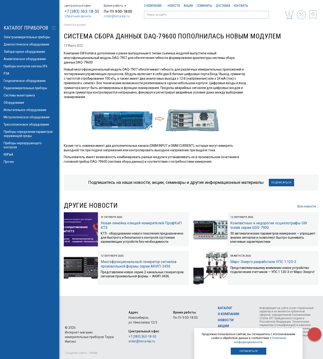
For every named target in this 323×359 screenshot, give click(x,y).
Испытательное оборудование (30, 110)
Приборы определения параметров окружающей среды (30, 134)
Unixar (93, 352)
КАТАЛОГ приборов (26, 28)
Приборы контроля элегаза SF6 (30, 66)
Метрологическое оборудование (30, 117)
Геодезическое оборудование (30, 81)
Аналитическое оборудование (30, 59)
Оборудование (30, 103)
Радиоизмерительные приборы (30, 88)
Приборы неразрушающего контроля (30, 145)
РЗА (30, 73)
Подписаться (281, 182)
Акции (188, 6)
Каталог (225, 308)
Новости (174, 6)
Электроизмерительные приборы (30, 37)
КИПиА (30, 154)
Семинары (204, 6)
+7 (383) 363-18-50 (81, 11)
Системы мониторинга (30, 95)
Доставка (223, 6)
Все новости (307, 206)
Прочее (30, 162)
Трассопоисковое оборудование (30, 124)
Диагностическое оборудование (30, 44)
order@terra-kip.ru (117, 16)
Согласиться (248, 351)
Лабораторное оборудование (30, 52)
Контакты (241, 6)
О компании (154, 6)
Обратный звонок (77, 16)
